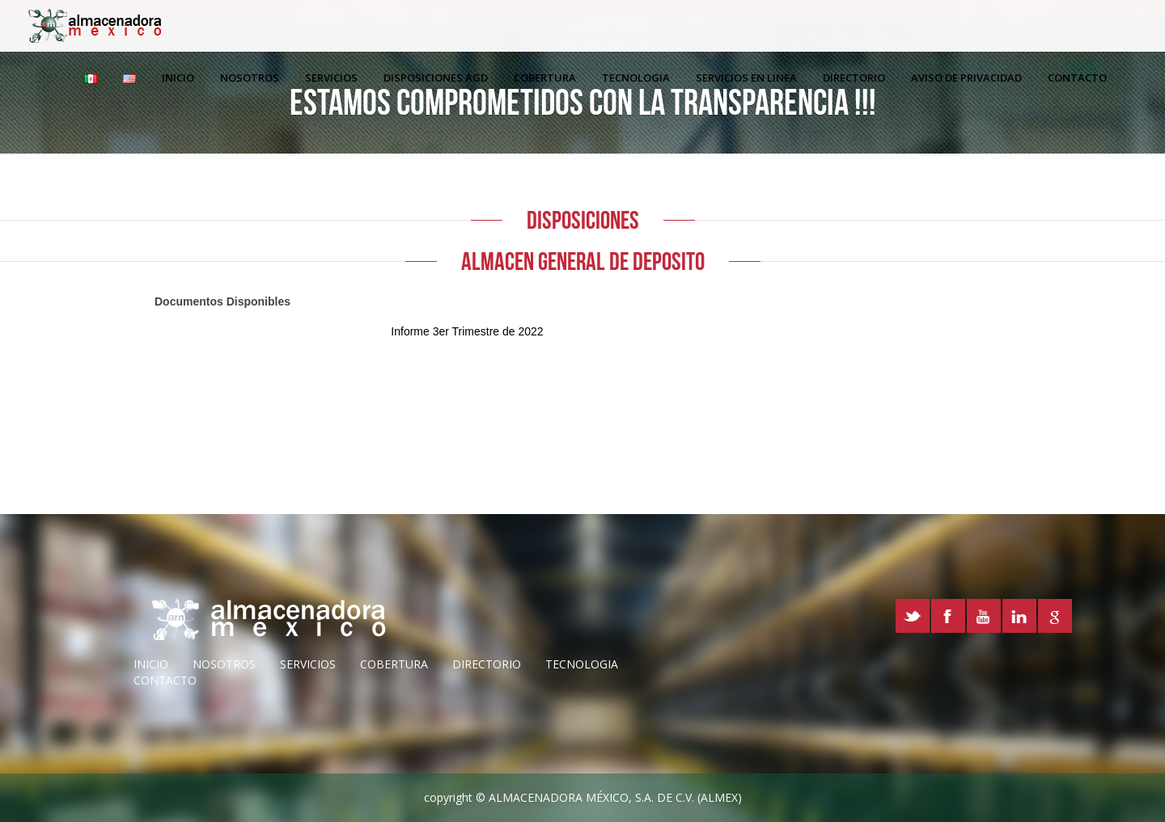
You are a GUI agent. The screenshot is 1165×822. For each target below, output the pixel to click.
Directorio (854, 77)
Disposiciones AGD (435, 77)
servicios (308, 664)
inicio (150, 664)
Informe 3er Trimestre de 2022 (467, 331)
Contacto (1077, 77)
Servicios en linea (746, 77)
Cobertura (545, 77)
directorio (486, 664)
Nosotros (249, 77)
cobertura (394, 664)
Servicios (331, 77)
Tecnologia (636, 77)
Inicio (178, 77)
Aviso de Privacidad (966, 77)
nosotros (224, 664)
